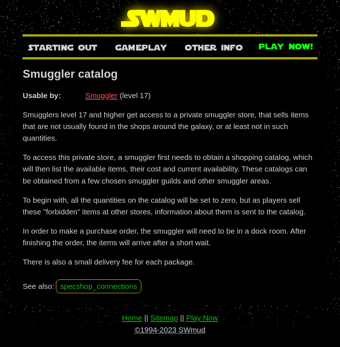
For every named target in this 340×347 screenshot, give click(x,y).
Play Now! (286, 45)
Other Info (214, 46)
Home (132, 318)
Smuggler (101, 95)
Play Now (202, 318)
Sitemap (164, 318)
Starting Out (63, 46)
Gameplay (141, 46)
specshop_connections (98, 286)
